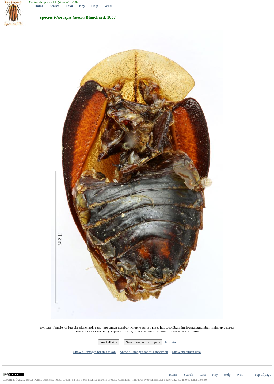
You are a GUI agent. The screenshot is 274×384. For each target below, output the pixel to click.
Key (82, 6)
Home (39, 6)
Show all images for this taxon (94, 352)
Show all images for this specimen (144, 352)
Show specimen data (186, 352)
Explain (170, 342)
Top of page (262, 375)
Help (94, 6)
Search (55, 6)
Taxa (69, 6)
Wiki (108, 6)
